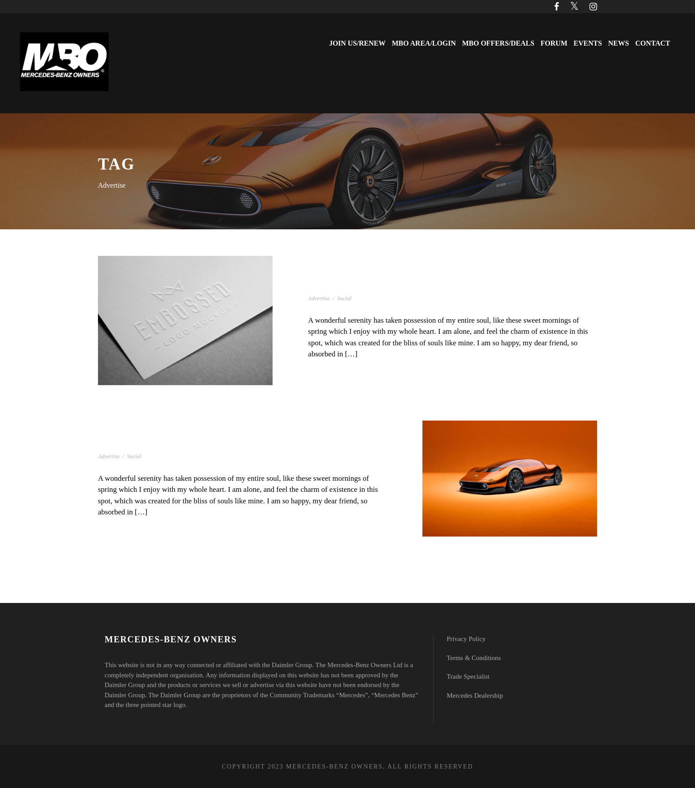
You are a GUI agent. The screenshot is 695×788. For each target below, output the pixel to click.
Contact (652, 43)
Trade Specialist (468, 676)
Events (588, 43)
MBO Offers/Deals (498, 43)
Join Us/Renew (357, 43)
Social (344, 298)
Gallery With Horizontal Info (383, 285)
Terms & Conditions (474, 657)
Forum (554, 43)
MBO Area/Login (424, 43)
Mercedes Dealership (475, 695)
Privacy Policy (466, 638)
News (618, 43)
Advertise (319, 298)
